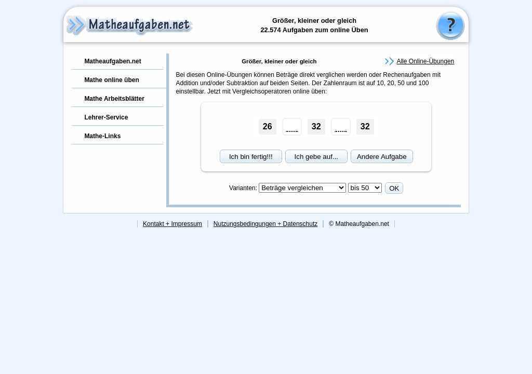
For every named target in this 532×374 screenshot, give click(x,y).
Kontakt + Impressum (172, 224)
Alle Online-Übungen (425, 61)
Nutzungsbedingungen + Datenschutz (265, 224)
